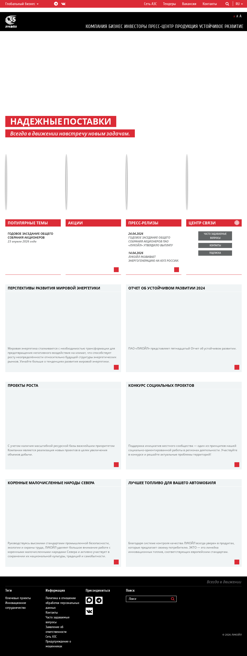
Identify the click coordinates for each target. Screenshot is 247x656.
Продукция (186, 26)
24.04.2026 (135, 234)
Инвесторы (135, 26)
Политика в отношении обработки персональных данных (62, 603)
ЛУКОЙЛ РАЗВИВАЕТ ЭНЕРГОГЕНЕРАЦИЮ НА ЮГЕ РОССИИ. (153, 259)
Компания (96, 26)
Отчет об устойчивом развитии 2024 (166, 288)
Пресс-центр (161, 26)
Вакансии (189, 4)
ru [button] (239, 4)
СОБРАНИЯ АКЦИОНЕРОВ (26, 238)
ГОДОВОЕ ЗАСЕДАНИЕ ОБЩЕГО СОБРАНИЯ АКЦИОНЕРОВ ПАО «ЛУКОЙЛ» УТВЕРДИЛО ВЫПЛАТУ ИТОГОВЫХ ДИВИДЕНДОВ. (150, 242)
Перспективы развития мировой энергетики (54, 288)
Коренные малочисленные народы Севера (51, 482)
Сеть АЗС (150, 4)
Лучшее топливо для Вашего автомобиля (172, 482)
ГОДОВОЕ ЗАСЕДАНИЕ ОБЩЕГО (30, 234)
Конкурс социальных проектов (161, 385)
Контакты (210, 4)
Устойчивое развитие (221, 26)
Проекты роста (23, 385)
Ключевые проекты (18, 598)
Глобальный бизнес (22, 4)
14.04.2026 (135, 253)
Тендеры (169, 4)
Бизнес (116, 26)
